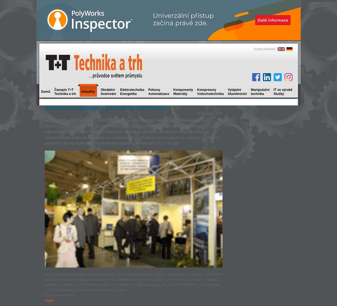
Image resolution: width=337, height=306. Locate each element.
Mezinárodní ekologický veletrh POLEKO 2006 (106, 108)
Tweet (49, 300)
